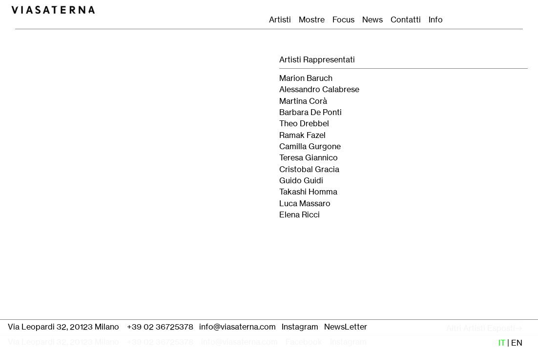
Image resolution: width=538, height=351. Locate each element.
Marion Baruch (305, 78)
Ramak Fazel (302, 135)
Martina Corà (303, 101)
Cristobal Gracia (309, 169)
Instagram (300, 327)
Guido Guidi (301, 180)
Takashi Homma (308, 191)
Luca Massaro (305, 203)
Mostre (312, 19)
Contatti (409, 19)
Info (436, 19)
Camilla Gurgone (310, 146)
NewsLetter (346, 327)
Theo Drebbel (304, 123)
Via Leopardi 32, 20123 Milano (63, 327)
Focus (343, 19)
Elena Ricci (299, 214)
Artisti (280, 19)
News (372, 19)
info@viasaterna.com (237, 327)
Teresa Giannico (308, 157)
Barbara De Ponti (310, 112)
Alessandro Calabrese (319, 89)
